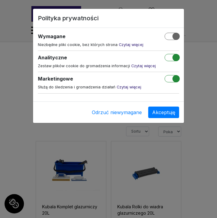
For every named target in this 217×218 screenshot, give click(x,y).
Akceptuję (163, 112)
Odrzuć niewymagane (117, 112)
